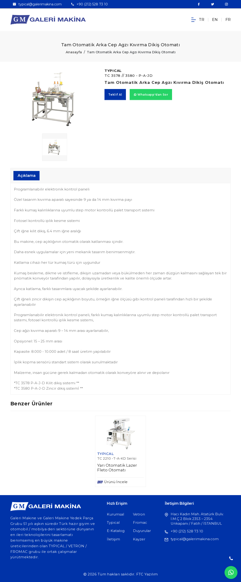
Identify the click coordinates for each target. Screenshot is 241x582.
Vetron (139, 514)
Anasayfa (74, 52)
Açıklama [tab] (27, 175)
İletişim (113, 539)
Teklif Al (115, 94)
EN (215, 19)
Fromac (140, 522)
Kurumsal (115, 514)
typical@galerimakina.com (40, 4)
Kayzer (139, 539)
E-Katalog (116, 531)
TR (201, 19)
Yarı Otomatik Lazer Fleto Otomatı (117, 467)
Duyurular (142, 531)
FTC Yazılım (147, 574)
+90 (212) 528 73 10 (92, 4)
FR (228, 19)
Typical (113, 522)
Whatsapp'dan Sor (151, 94)
